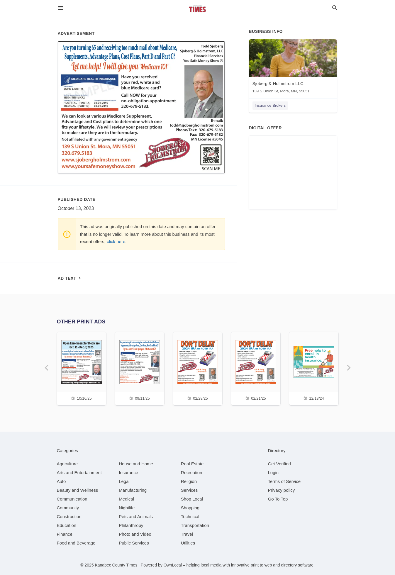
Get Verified (279, 463)
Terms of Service (284, 481)
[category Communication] (72, 498)
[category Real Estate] (192, 463)
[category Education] (67, 525)
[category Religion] (189, 481)
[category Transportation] (195, 525)
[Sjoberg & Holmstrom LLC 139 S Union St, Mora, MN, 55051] (292, 67)
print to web (261, 565)
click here (116, 241)
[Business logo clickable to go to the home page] (198, 9)
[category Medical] (126, 498)
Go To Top (278, 498)
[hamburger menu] (60, 8)
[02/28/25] (198, 368)
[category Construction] (69, 516)
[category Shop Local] (192, 498)
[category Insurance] (128, 472)
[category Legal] (124, 481)
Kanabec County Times (116, 565)
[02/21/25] (256, 368)
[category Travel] (187, 534)
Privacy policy (281, 490)
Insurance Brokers (270, 105)
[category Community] (68, 507)
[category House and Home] (136, 463)
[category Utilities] (188, 542)
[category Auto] (61, 481)
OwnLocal (173, 565)
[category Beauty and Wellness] (77, 490)
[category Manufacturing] (133, 490)
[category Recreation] (191, 472)
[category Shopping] (190, 507)
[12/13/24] (314, 368)
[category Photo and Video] (135, 534)
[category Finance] (64, 534)
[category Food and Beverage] (76, 542)
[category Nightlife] (127, 507)
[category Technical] (190, 516)
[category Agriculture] (67, 463)
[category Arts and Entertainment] (79, 472)
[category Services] (189, 490)
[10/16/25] (81, 368)
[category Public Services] (134, 542)
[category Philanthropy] (131, 525)
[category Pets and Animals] (136, 516)
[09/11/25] (139, 368)
